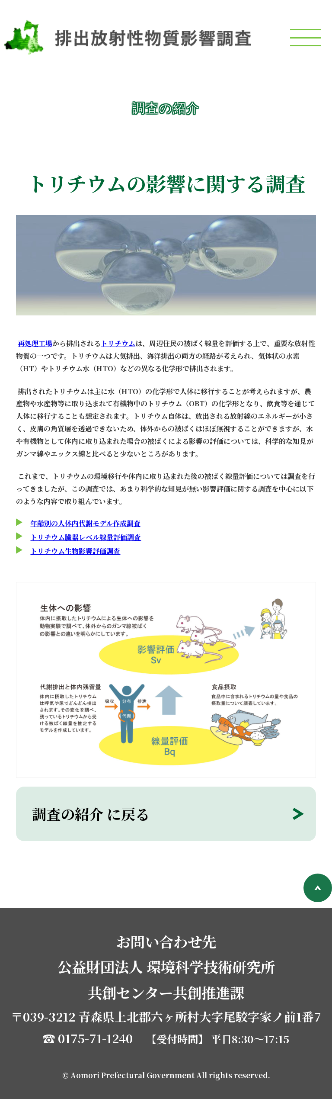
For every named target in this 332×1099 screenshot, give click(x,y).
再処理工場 (35, 343)
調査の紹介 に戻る (91, 813)
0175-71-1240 (95, 1038)
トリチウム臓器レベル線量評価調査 (85, 537)
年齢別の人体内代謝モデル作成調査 (85, 523)
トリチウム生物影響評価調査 (75, 551)
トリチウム (118, 343)
